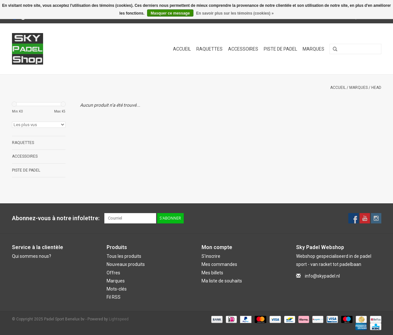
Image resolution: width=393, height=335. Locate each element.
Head (376, 87)
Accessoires (243, 49)
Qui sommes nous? (31, 256)
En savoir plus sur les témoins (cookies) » (234, 13)
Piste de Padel (280, 49)
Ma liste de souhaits (222, 280)
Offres (113, 272)
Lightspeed (119, 319)
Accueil (182, 49)
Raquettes (209, 49)
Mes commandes (219, 264)
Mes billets (212, 272)
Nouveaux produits (126, 264)
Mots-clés (117, 289)
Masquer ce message (170, 13)
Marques (313, 49)
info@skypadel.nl (322, 276)
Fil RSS (114, 297)
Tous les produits (124, 256)
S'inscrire (211, 256)
